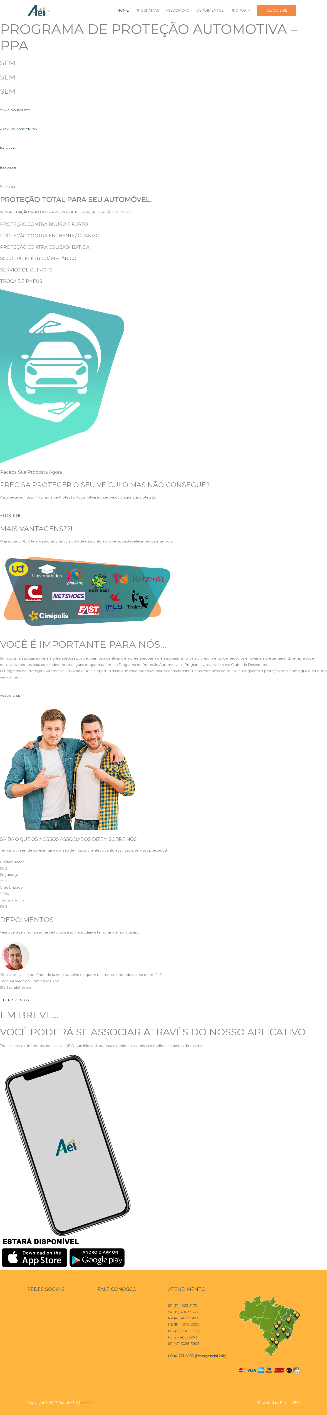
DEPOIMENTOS (210, 10)
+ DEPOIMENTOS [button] (15, 1000)
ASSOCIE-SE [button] (10, 515)
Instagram (8, 167)
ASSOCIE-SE (276, 10)
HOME (123, 10)
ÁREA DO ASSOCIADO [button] (19, 129)
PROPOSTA (240, 10)
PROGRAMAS (147, 10)
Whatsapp (9, 186)
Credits (87, 1402)
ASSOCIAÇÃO (177, 10)
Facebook (9, 148)
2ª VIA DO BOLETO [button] (16, 110)
